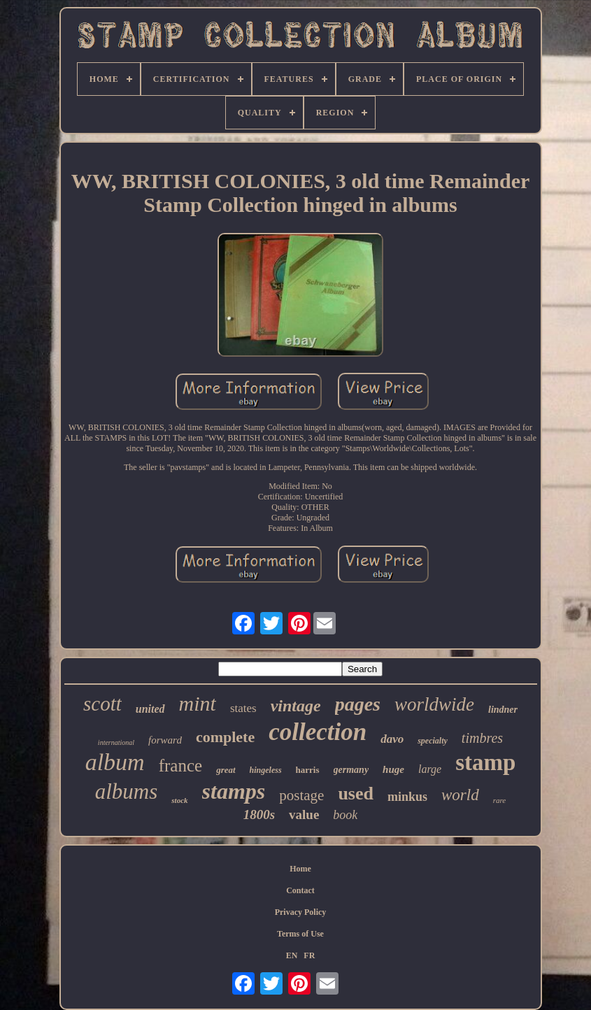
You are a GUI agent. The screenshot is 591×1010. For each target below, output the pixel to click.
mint (197, 703)
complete (225, 737)
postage (301, 795)
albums (126, 791)
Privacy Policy (301, 912)
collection (317, 732)
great (225, 769)
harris (308, 769)
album (115, 762)
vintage (296, 706)
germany (351, 769)
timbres (482, 738)
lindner (503, 709)
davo (392, 739)
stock (179, 800)
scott (102, 703)
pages (357, 704)
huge (393, 769)
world (460, 795)
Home (300, 869)
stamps (234, 791)
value (304, 814)
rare (499, 800)
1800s (259, 814)
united (150, 709)
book (345, 815)
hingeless (266, 770)
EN (292, 955)
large (429, 769)
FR (309, 955)
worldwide (434, 704)
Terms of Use (300, 934)
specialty (433, 741)
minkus (407, 797)
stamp (485, 762)
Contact (300, 890)
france (180, 765)
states (243, 708)
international (116, 742)
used (355, 793)
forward (165, 740)
